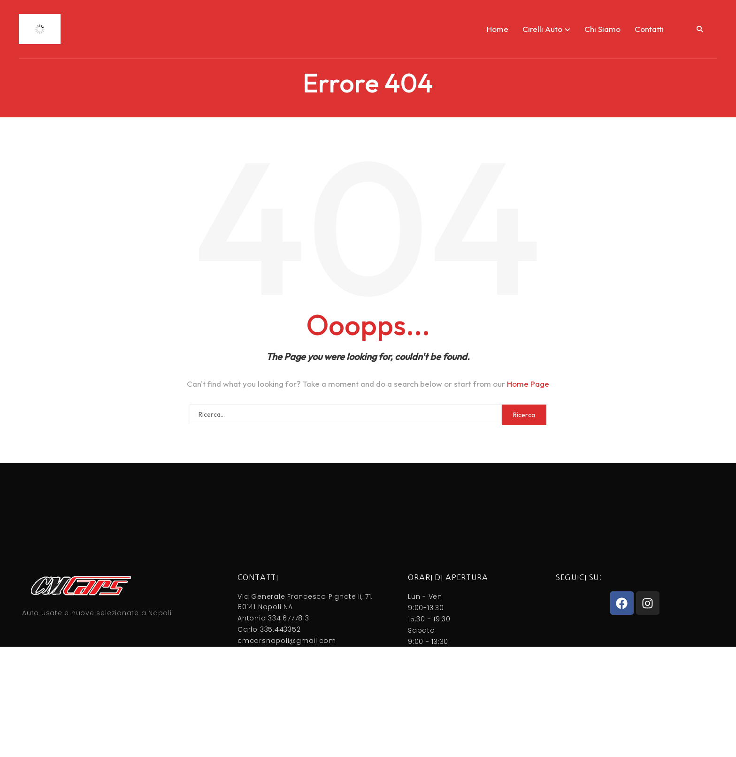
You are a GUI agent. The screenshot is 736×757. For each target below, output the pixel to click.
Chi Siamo (602, 29)
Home (497, 29)
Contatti (649, 29)
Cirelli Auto (546, 29)
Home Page (528, 384)
